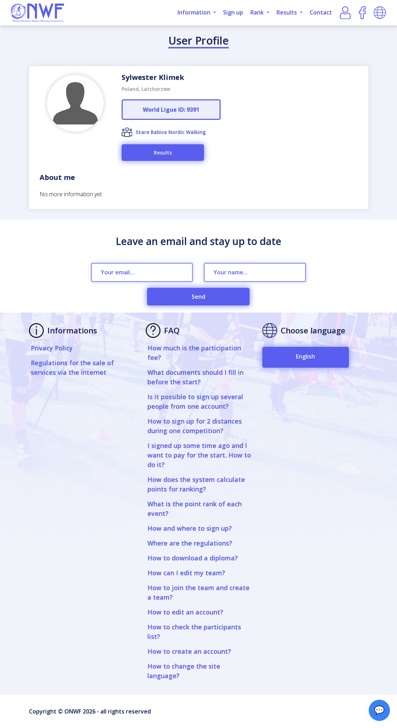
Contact (321, 12)
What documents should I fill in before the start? (195, 377)
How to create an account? (189, 651)
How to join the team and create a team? (198, 592)
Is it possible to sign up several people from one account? (195, 401)
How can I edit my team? (186, 573)
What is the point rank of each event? (194, 509)
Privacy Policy (52, 348)
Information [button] (194, 12)
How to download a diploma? (192, 558)
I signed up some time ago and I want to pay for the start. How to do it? (199, 455)
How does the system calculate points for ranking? (196, 484)
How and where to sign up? (189, 528)
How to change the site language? (183, 671)
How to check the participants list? (194, 632)
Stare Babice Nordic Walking (171, 132)
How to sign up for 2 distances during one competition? (194, 426)
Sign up (233, 12)
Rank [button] (257, 12)
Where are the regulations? (189, 543)
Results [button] (287, 12)
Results (163, 152)
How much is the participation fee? (194, 353)
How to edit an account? (185, 612)
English (305, 356)
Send (198, 297)
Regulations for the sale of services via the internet (72, 368)
